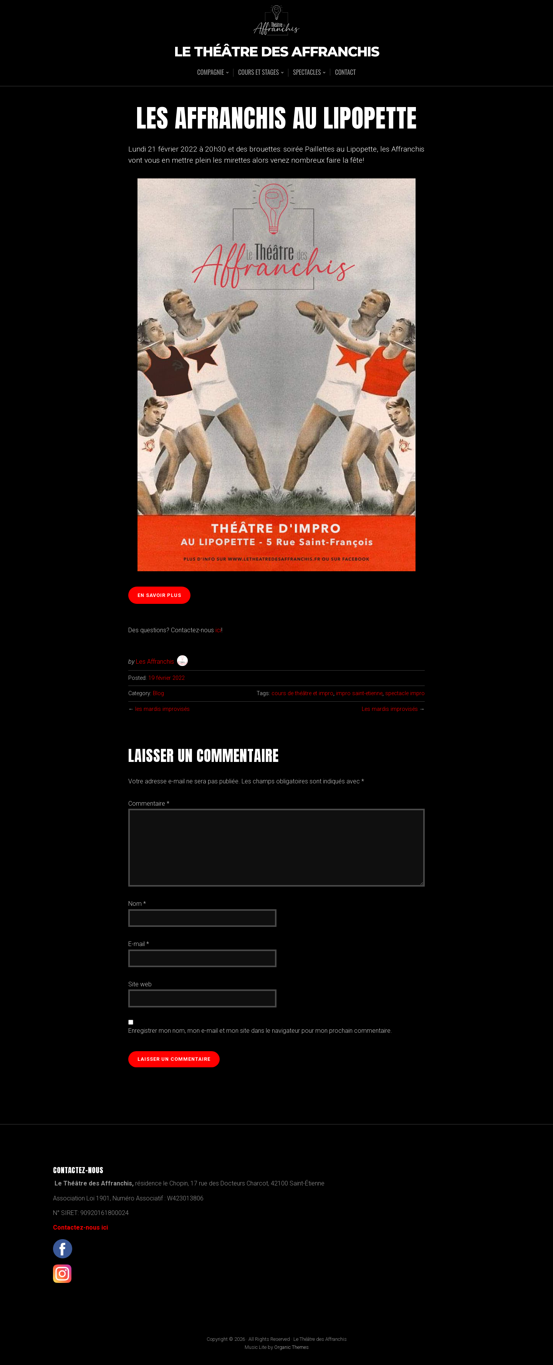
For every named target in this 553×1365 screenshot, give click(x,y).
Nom (137, 903)
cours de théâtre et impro (302, 693)
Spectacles (307, 73)
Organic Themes (291, 1347)
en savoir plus (159, 595)
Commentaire (148, 803)
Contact (345, 72)
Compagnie (210, 73)
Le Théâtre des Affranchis (276, 52)
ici (218, 630)
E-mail (138, 944)
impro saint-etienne (359, 693)
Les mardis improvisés (390, 709)
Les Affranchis (155, 661)
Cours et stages (258, 73)
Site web (140, 984)
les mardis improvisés (162, 709)
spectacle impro (405, 693)
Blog (158, 693)
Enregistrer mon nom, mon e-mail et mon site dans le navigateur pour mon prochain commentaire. (260, 1030)
